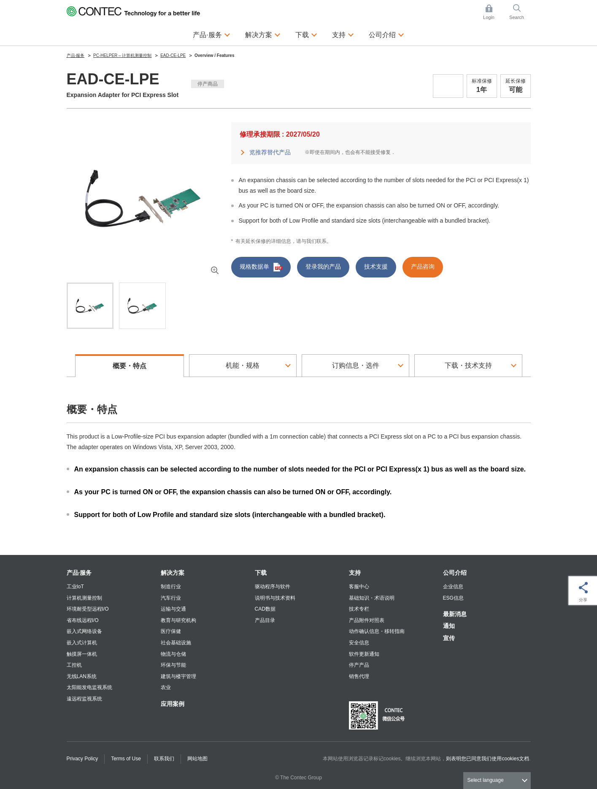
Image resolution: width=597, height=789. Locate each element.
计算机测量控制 (84, 598)
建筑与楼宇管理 (178, 676)
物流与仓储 (173, 654)
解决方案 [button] (263, 33)
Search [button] (519, 12)
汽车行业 (171, 598)
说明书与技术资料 (275, 598)
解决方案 (172, 572)
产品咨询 (423, 266)
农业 (166, 687)
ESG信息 (453, 598)
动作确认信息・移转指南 (377, 631)
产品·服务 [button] (211, 33)
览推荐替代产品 (270, 152)
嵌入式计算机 (82, 643)
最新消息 (455, 614)
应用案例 (172, 703)
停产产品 (359, 665)
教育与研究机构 (178, 620)
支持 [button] (343, 33)
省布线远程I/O (83, 620)
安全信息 (359, 643)
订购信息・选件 (355, 365)
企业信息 (453, 587)
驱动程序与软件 (272, 587)
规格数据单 (261, 267)
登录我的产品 (323, 266)
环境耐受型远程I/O (88, 609)
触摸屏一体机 (82, 654)
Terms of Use (126, 759)
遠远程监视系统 (84, 699)
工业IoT (75, 587)
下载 (261, 572)
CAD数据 (265, 609)
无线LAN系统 (82, 676)
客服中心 (359, 587)
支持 (355, 572)
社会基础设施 (176, 643)
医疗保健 (171, 631)
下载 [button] (306, 33)
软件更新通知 (364, 654)
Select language (485, 780)
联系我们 (164, 759)
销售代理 (359, 676)
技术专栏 (359, 609)
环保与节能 (173, 665)
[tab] (90, 306)
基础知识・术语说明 (371, 598)
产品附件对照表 (366, 620)
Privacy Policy (82, 759)
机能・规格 (242, 365)
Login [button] (492, 12)
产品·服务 (79, 572)
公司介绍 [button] (386, 33)
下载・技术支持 (468, 365)
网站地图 (197, 759)
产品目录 (265, 620)
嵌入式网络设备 (84, 631)
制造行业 (171, 587)
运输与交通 (173, 609)
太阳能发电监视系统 (89, 687)
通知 (449, 625)
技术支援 (376, 266)
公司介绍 (455, 572)
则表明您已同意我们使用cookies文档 (487, 759)
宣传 (449, 638)
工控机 (74, 665)
